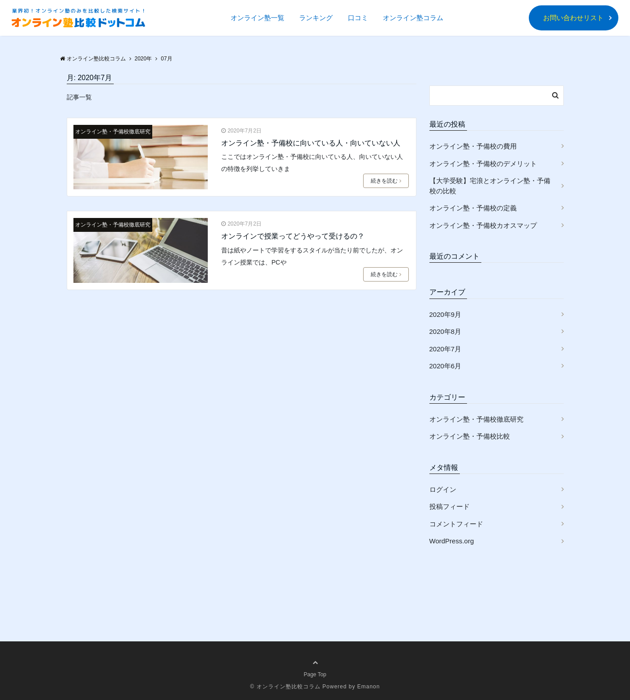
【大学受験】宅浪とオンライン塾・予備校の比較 (489, 186)
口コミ (358, 17)
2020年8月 (445, 331)
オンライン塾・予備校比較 (469, 436)
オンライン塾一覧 (257, 17)
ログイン (442, 489)
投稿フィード (449, 506)
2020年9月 (445, 314)
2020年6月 (445, 366)
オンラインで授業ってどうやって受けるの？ (292, 236)
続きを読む (386, 181)
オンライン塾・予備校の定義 (473, 208)
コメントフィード (456, 524)
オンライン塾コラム (413, 17)
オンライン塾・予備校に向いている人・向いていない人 (310, 143)
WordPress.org (451, 541)
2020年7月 (445, 349)
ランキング (316, 17)
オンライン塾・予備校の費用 (473, 146)
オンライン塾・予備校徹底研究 (112, 131)
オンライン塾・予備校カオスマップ (483, 225)
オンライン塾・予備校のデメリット (483, 163)
